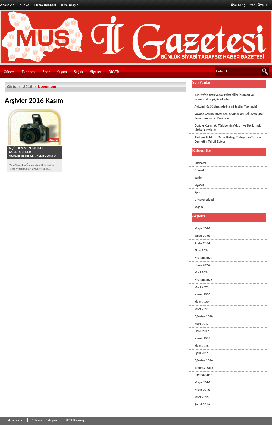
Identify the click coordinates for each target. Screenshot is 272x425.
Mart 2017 (202, 323)
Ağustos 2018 (204, 316)
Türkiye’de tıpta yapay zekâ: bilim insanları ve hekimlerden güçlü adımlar (224, 97)
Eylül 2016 (202, 353)
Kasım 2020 (202, 294)
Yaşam (62, 72)
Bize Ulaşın (70, 5)
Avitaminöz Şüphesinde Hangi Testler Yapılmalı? (226, 106)
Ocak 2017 (202, 331)
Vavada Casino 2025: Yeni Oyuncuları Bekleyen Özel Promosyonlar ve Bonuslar (229, 116)
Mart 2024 (202, 272)
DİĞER (113, 72)
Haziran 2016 (203, 375)
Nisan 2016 (202, 389)
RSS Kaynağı (76, 420)
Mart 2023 (202, 287)
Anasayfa (7, 5)
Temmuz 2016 (204, 367)
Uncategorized (204, 199)
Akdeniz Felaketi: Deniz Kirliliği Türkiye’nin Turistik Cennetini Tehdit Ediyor (228, 139)
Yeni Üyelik (259, 5)
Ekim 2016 (202, 345)
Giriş (11, 86)
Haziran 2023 (203, 279)
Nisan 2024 (202, 265)
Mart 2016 (202, 397)
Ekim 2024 (202, 250)
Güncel (9, 72)
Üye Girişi (238, 5)
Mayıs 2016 (202, 382)
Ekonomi (29, 72)
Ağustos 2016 (204, 360)
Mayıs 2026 (202, 228)
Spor (46, 72)
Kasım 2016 (202, 338)
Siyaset (95, 72)
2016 (27, 86)
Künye (24, 5)
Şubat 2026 (202, 235)
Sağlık (78, 72)
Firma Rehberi (45, 5)
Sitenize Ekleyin (44, 420)
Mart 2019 (202, 309)
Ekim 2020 (202, 301)
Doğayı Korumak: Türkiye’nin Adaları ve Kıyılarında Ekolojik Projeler (228, 127)
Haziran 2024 (203, 257)
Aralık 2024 (202, 243)
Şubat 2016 (202, 404)
